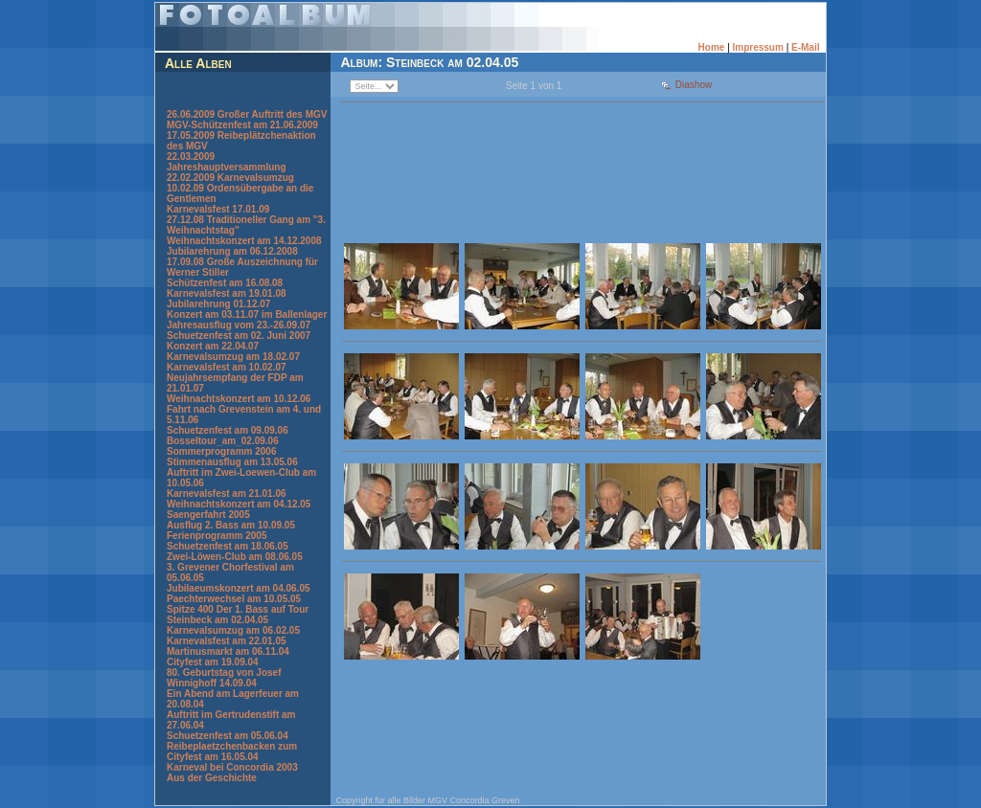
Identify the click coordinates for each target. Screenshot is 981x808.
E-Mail (805, 47)
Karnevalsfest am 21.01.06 (226, 493)
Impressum (758, 47)
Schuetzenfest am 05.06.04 (227, 735)
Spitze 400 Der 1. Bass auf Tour (237, 609)
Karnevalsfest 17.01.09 (218, 209)
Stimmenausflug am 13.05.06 (232, 462)
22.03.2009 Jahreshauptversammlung (226, 161)
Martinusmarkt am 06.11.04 (228, 651)
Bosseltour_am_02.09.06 (223, 441)
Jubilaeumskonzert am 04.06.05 (238, 588)
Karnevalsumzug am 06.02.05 (233, 630)
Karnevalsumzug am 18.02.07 (233, 356)
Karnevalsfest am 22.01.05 (226, 641)
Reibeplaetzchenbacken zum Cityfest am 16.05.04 (232, 751)
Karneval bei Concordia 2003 (232, 767)
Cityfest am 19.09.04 (213, 662)
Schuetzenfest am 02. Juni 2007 (238, 335)
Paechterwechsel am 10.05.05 (234, 599)
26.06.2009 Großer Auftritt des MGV (247, 114)
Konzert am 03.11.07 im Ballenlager (247, 314)
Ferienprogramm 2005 (217, 535)
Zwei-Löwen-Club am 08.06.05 (235, 556)
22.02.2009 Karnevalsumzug (230, 177)
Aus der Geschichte (212, 778)
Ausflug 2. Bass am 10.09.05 (231, 525)
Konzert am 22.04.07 (213, 346)
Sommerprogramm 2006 (222, 451)
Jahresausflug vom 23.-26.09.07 (238, 325)
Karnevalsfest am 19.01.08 (226, 293)
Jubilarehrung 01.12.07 (218, 304)
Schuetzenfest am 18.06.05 (227, 546)
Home (711, 47)
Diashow (693, 84)
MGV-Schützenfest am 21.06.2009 (242, 125)
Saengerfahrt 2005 (208, 514)
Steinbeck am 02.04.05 (217, 620)
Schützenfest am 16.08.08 (225, 283)
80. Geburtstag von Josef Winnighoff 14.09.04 (224, 677)
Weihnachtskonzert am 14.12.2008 (244, 241)
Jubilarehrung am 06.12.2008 (232, 251)
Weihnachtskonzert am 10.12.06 (238, 398)
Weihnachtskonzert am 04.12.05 (238, 504)
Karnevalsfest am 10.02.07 (226, 367)
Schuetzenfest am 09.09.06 (227, 430)
